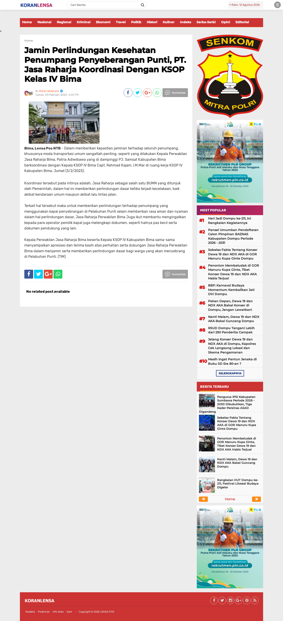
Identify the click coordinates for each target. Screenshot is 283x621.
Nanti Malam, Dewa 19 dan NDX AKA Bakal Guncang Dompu (233, 319)
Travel (121, 22)
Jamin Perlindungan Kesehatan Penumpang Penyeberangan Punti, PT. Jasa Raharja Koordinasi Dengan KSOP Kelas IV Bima (105, 64)
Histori (152, 22)
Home (27, 22)
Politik (136, 22)
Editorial (242, 22)
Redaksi (30, 611)
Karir (69, 611)
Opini (225, 22)
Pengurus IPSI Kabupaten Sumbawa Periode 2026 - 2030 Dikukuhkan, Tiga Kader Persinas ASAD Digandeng (227, 404)
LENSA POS (107, 611)
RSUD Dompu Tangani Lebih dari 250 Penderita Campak (231, 330)
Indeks (185, 22)
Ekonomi (103, 22)
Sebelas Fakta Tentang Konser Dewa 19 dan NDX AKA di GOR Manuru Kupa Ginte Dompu (232, 254)
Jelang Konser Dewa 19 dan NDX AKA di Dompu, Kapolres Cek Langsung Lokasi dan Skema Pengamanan (232, 345)
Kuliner (168, 22)
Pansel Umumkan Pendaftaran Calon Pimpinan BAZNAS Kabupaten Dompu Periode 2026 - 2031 (233, 236)
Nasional (44, 22)
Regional (64, 22)
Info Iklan (58, 611)
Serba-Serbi (206, 22)
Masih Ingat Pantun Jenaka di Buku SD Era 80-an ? (232, 361)
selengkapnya (230, 373)
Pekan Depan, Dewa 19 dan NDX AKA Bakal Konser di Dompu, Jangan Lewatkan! (230, 305)
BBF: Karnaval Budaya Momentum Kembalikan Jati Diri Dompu (231, 289)
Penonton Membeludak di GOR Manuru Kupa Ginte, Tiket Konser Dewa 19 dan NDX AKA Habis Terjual (233, 272)
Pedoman (44, 611)
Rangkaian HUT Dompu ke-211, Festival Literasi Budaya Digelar (237, 483)
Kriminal (83, 22)
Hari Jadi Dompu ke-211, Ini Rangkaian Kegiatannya (229, 220)
